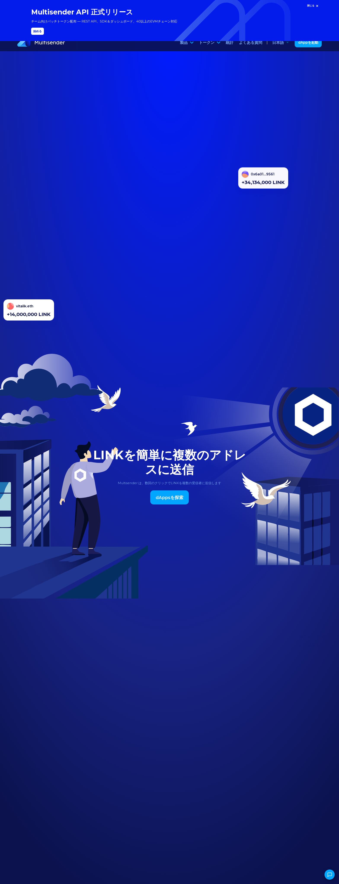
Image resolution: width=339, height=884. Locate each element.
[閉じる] (313, 6)
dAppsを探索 (169, 504)
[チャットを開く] (330, 875)
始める (37, 31)
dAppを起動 (308, 49)
